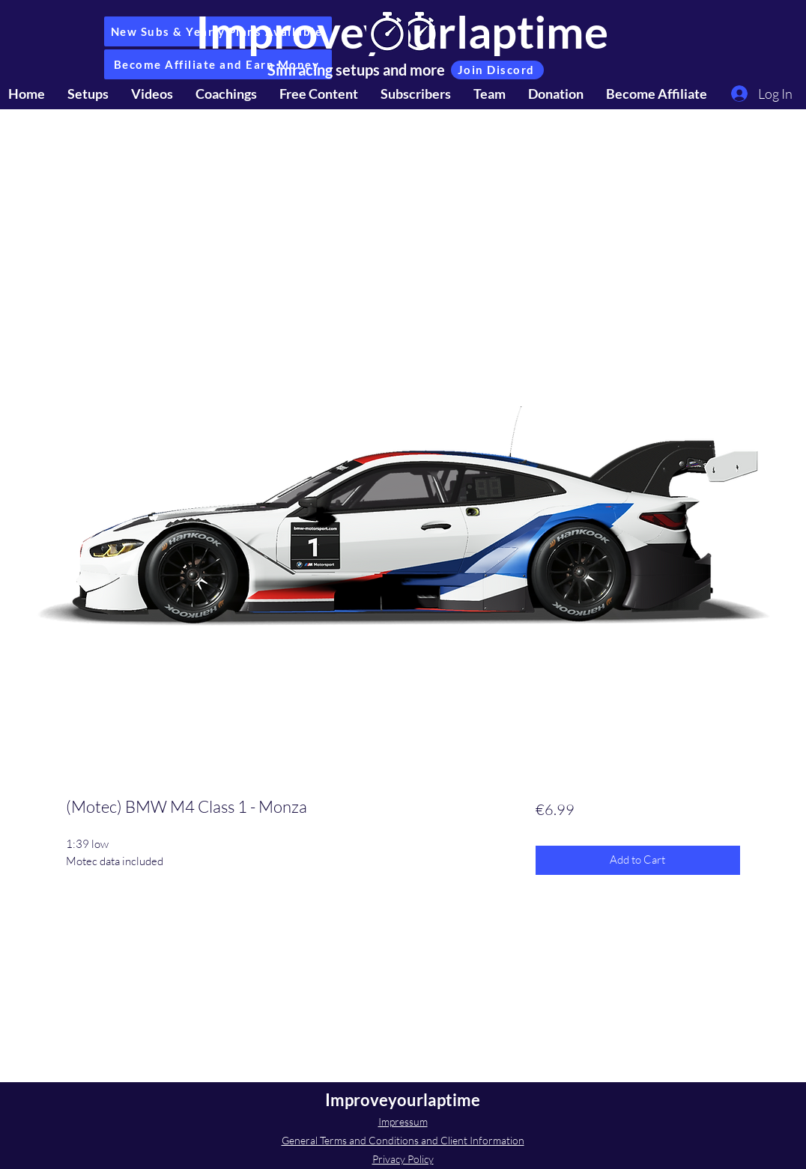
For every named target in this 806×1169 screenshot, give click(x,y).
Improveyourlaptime (402, 1100)
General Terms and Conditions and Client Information (403, 1140)
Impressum (403, 1121)
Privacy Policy (403, 1159)
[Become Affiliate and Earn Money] (218, 64)
